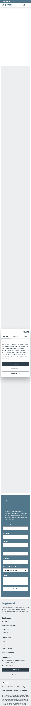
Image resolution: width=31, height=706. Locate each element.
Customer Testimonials (8, 646)
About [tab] (25, 336)
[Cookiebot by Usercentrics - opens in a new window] (22, 332)
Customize (15, 368)
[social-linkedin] (7, 677)
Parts (3, 639)
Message (5, 569)
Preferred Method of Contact (12, 561)
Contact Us (16, 663)
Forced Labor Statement (20, 684)
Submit (15, 583)
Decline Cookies (15, 373)
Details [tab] (15, 336)
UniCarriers (5, 627)
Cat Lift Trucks (6, 616)
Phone (5, 544)
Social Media (11, 681)
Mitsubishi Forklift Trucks (9, 619)
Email (4, 536)
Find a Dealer (15, 669)
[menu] (28, 5)
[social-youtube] (3, 677)
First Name (6, 519)
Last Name (6, 527)
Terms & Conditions (7, 684)
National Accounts (7, 643)
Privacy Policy (21, 681)
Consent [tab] (5, 336)
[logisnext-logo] (7, 5)
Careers (4, 635)
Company (6, 552)
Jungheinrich (5, 623)
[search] (24, 5)
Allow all (15, 364)
